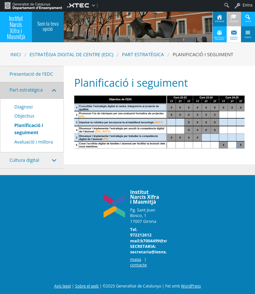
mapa (135, 259)
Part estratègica (143, 54)
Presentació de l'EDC (31, 74)
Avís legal (62, 286)
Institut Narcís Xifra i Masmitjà (16, 27)
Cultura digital (24, 160)
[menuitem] (33, 5)
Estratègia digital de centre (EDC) (71, 54)
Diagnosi (23, 107)
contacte (138, 265)
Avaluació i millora (33, 142)
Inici (15, 54)
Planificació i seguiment (28, 128)
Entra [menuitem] (247, 5)
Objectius (24, 116)
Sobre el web (87, 286)
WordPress (191, 286)
